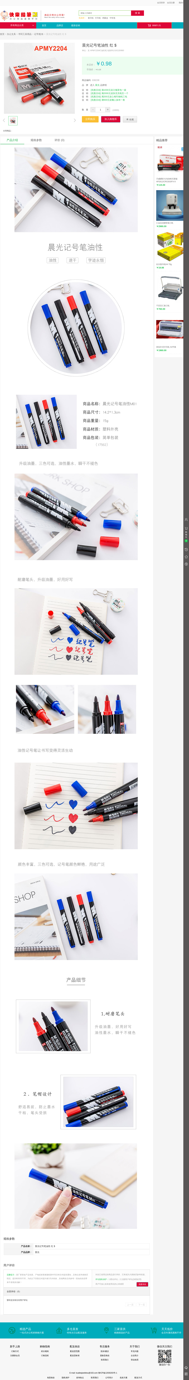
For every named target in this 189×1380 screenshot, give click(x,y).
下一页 (141, 1304)
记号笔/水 (39, 34)
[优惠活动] (96, 90)
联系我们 (105, 1360)
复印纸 (91, 18)
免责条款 (51, 1378)
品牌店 (60, 25)
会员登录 (161, 3)
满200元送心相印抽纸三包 (114, 96)
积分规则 (45, 1351)
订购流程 (45, 1355)
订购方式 (15, 1351)
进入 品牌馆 (98, 85)
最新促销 (75, 25)
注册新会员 (15, 1355)
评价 (59, 140)
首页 (44, 25)
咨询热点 (80, 1378)
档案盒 (105, 18)
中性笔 (112, 18)
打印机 (98, 18)
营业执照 (134, 1360)
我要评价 (142, 1284)
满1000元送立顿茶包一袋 (113, 90)
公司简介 (109, 1378)
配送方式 (138, 1378)
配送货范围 (75, 1351)
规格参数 (36, 140)
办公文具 (11, 34)
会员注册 (171, 3)
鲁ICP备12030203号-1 (107, 1373)
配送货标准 (75, 1355)
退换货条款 (104, 1355)
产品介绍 (12, 140)
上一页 (130, 1304)
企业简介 (134, 1355)
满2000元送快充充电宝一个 (114, 93)
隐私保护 (65, 1378)
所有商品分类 (22, 25)
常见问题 (134, 1351)
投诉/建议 (105, 1351)
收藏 (130, 119)
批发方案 (123, 1378)
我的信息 (184, 3)
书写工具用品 (25, 34)
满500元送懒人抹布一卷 (113, 100)
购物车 (154, 25)
